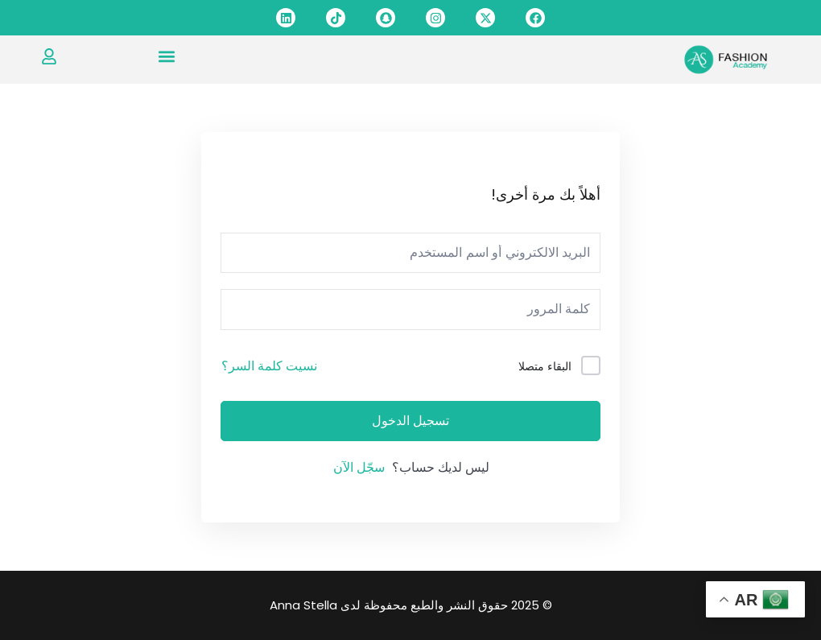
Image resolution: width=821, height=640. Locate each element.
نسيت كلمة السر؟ (269, 366)
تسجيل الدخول (410, 421)
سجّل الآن (359, 467)
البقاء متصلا (544, 366)
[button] (166, 56)
